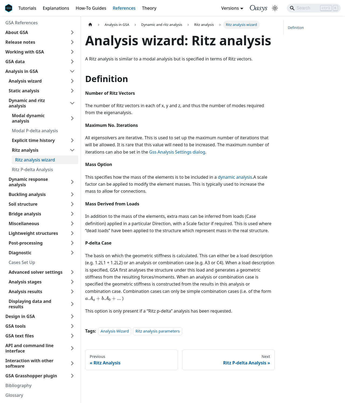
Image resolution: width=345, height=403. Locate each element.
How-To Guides (91, 8)
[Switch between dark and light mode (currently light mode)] (275, 8)
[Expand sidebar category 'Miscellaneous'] (72, 223)
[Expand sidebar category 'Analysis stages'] (72, 281)
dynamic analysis (235, 177)
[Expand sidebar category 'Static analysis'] (72, 90)
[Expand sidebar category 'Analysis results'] (72, 291)
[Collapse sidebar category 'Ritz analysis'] (72, 150)
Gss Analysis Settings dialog (177, 152)
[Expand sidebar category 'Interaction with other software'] (72, 363)
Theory (149, 8)
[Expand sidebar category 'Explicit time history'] (72, 140)
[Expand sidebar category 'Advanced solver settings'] (72, 272)
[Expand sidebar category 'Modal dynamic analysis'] (72, 118)
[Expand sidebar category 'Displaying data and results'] (72, 304)
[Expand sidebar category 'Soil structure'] (72, 204)
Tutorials (27, 8)
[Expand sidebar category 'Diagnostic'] (72, 252)
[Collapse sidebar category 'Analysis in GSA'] (72, 71)
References (124, 8)
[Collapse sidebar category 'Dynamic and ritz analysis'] (72, 103)
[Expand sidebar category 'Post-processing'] (72, 243)
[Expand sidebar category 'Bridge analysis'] (72, 213)
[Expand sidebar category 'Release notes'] (72, 42)
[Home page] (90, 25)
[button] (40, 32)
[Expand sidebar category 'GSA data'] (72, 61)
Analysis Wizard (115, 331)
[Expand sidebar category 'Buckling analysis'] (72, 194)
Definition (296, 27)
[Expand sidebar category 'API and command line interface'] (72, 348)
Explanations (56, 8)
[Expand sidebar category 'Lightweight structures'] (72, 233)
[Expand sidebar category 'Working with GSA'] (72, 52)
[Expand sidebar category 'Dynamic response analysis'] (72, 182)
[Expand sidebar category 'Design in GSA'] (72, 316)
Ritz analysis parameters (157, 331)
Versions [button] (230, 8)
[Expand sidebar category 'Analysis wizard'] (72, 81)
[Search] (314, 8)
